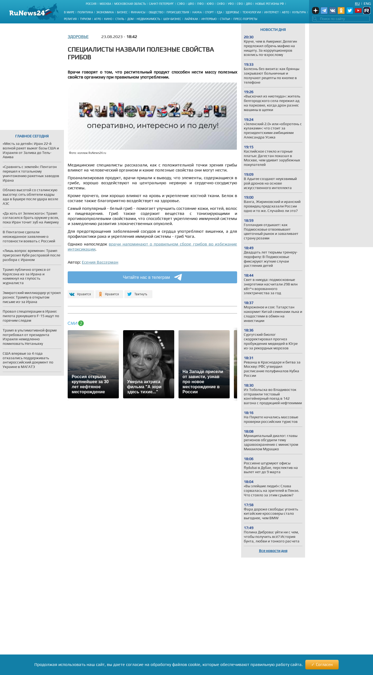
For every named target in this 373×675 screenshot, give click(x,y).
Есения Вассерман (100, 262)
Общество (156, 12)
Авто (285, 12)
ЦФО (191, 3)
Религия (70, 19)
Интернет (271, 12)
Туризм (85, 19)
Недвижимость (148, 19)
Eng (367, 3)
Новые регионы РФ (269, 3)
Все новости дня (273, 551)
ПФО (200, 3)
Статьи (225, 19)
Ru (357, 3)
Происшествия (178, 12)
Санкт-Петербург (161, 3)
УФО (231, 3)
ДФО (249, 3)
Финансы (138, 12)
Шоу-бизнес (172, 19)
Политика (85, 12)
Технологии (251, 12)
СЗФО (181, 3)
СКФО (221, 3)
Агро (97, 19)
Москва (105, 3)
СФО (240, 3)
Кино (108, 19)
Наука (197, 12)
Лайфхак (191, 19)
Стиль (119, 19)
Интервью (209, 19)
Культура (299, 12)
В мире (69, 12)
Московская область (130, 3)
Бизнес (122, 12)
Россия (91, 3)
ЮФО (210, 3)
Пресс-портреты (245, 19)
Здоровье (232, 12)
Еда (219, 12)
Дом (130, 19)
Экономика (105, 12)
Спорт (209, 12)
